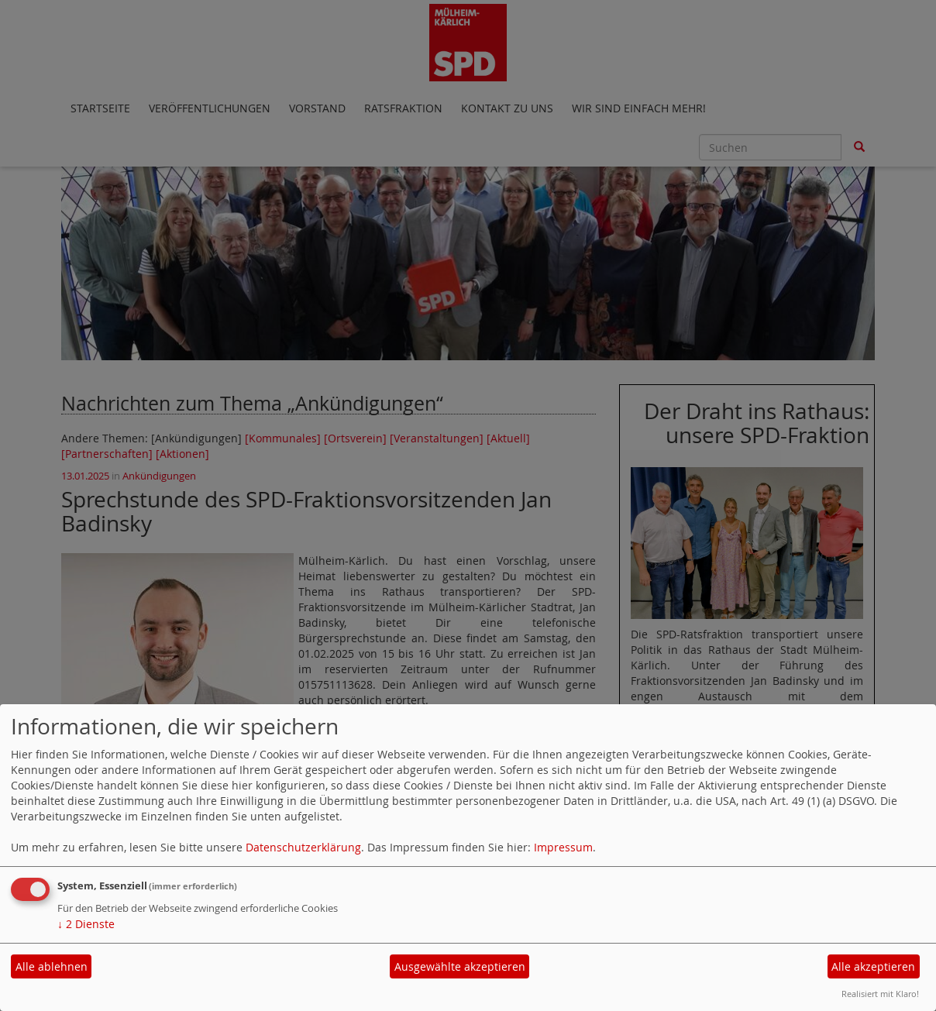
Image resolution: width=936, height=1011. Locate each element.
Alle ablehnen (51, 966)
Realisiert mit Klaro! (880, 993)
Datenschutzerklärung (303, 847)
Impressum (563, 847)
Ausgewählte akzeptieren (459, 966)
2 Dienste (86, 923)
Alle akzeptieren (873, 966)
